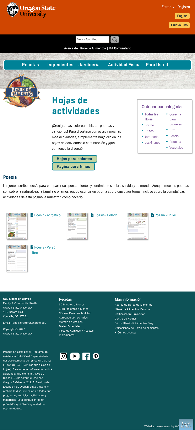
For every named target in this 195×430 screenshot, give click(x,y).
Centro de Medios (126, 318)
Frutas (149, 131)
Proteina (175, 142)
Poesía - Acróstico (47, 215)
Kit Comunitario (120, 40)
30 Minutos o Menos (72, 304)
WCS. (178, 426)
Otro (172, 130)
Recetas (30, 64)
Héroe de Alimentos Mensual (132, 309)
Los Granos (152, 142)
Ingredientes (60, 64)
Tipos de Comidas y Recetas (76, 330)
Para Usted (157, 64)
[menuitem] (13, 65)
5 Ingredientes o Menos (73, 309)
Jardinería (88, 64)
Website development (157, 426)
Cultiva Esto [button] (179, 25)
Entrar (166, 7)
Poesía (174, 136)
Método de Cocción (71, 322)
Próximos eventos (125, 332)
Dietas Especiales (70, 326)
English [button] (182, 16)
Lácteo (149, 125)
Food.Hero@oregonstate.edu (28, 323)
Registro (184, 7)
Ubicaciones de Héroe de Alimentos (137, 328)
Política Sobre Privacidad (130, 314)
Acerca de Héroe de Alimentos (85, 40)
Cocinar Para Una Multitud (75, 313)
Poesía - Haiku (165, 215)
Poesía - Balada (106, 215)
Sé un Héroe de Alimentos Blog (134, 323)
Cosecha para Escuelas (175, 119)
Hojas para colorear (74, 159)
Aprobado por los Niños (73, 317)
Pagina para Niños (73, 166)
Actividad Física (124, 64)
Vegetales (176, 147)
